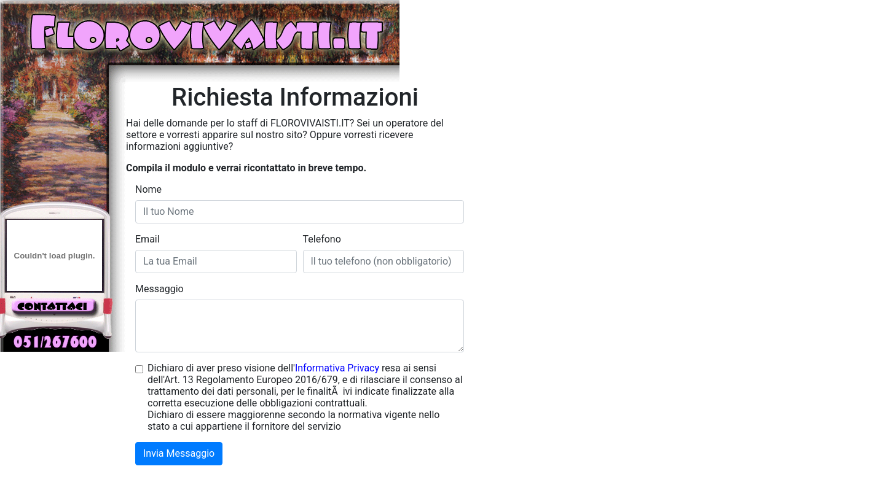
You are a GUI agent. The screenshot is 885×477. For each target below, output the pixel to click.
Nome (148, 189)
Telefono (322, 239)
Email (147, 239)
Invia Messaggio (178, 453)
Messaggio (159, 289)
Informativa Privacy (337, 368)
